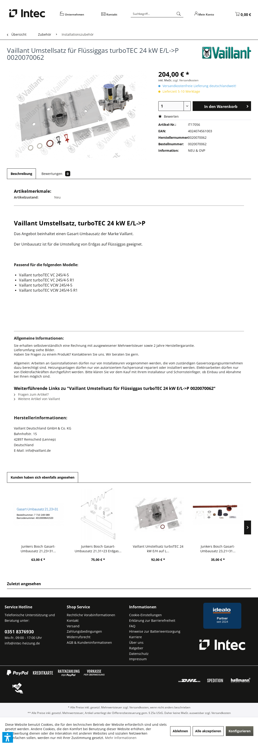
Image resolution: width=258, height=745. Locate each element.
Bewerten (168, 116)
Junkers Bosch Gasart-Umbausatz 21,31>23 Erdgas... (98, 548)
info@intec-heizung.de (22, 643)
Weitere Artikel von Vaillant (37, 399)
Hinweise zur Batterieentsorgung (154, 631)
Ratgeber (136, 648)
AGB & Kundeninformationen (89, 642)
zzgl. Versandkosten (185, 80)
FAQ (132, 626)
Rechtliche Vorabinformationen (91, 615)
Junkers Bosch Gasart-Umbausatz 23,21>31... (218, 548)
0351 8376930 (19, 632)
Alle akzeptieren (208, 731)
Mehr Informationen (121, 738)
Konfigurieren (240, 731)
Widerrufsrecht (78, 637)
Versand (73, 626)
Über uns (136, 642)
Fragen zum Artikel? (31, 394)
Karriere (135, 637)
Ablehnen (180, 731)
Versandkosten (139, 707)
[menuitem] (78, 16)
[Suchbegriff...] (157, 13)
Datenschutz (139, 653)
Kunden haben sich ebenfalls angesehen (42, 477)
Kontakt (73, 620)
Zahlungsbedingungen (84, 631)
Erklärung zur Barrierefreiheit (152, 620)
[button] (7, 737)
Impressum (138, 659)
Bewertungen (55, 173)
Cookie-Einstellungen (145, 615)
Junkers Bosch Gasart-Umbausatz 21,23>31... (38, 548)
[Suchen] (178, 13)
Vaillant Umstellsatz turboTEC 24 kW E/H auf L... (158, 548)
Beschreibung (21, 173)
